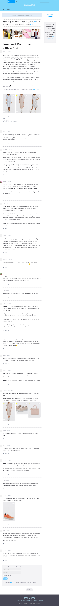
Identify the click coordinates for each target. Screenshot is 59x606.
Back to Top (29, 589)
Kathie (4, 51)
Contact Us (19, 600)
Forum (6, 23)
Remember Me (7, 575)
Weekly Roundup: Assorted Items (23, 15)
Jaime (4, 355)
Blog (35, 21)
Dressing (50, 16)
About (24, 600)
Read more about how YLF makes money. (50, 38)
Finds (31, 24)
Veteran (9, 51)
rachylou (5, 259)
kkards (4, 181)
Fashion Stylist (10, 390)
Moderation (40, 600)
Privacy (35, 600)
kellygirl (5, 235)
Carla (4, 530)
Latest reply (7, 121)
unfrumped (5, 274)
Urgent (9, 9)
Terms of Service (29, 600)
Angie (4, 390)
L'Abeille (5, 149)
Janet (4, 430)
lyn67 (4, 131)
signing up (35, 89)
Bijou (4, 445)
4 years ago (6, 115)
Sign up (11, 582)
